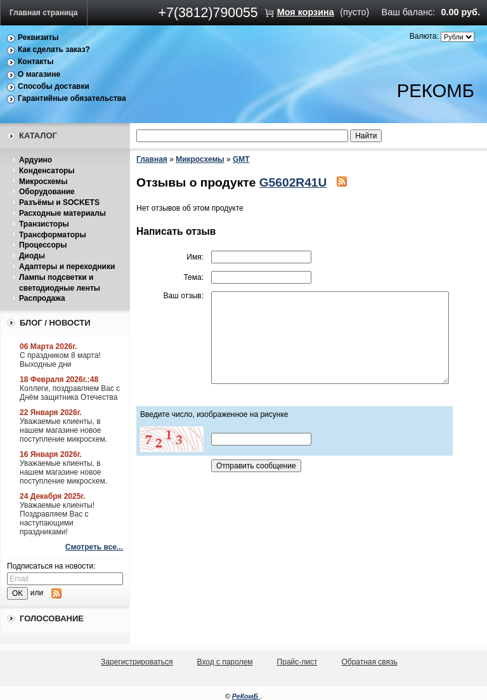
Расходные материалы (62, 213)
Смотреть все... (94, 547)
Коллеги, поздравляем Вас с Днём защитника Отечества (70, 393)
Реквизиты (38, 37)
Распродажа (42, 298)
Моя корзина (305, 12)
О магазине (39, 74)
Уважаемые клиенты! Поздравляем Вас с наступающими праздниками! (57, 518)
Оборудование (47, 191)
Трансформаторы (52, 234)
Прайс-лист (297, 661)
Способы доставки (53, 86)
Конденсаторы (47, 170)
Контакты (36, 61)
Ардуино (35, 159)
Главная (151, 159)
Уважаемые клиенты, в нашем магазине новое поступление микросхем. (63, 430)
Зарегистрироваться (136, 661)
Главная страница (44, 12)
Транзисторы (44, 224)
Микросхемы (43, 181)
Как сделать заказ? (54, 49)
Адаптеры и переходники (67, 266)
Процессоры (43, 245)
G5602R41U (293, 182)
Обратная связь (369, 661)
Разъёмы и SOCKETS (59, 202)
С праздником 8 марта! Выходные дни (60, 360)
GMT (241, 159)
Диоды (32, 255)
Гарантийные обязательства (72, 98)
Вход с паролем (225, 661)
